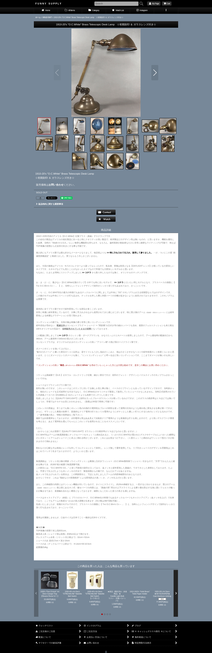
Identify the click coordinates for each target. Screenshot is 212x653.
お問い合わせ (56, 184)
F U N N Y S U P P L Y (48, 3)
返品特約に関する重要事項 (49, 204)
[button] (166, 10)
